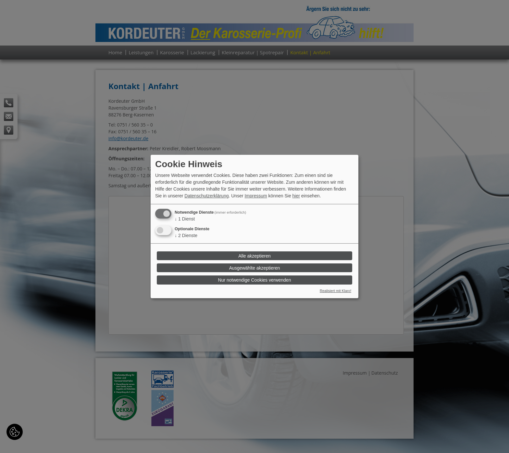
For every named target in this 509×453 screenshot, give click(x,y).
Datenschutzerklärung (206, 195)
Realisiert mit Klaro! (335, 291)
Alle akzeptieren (254, 256)
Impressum (255, 195)
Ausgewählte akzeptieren (254, 268)
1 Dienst (185, 218)
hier (296, 195)
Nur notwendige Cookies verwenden (254, 280)
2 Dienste (186, 235)
